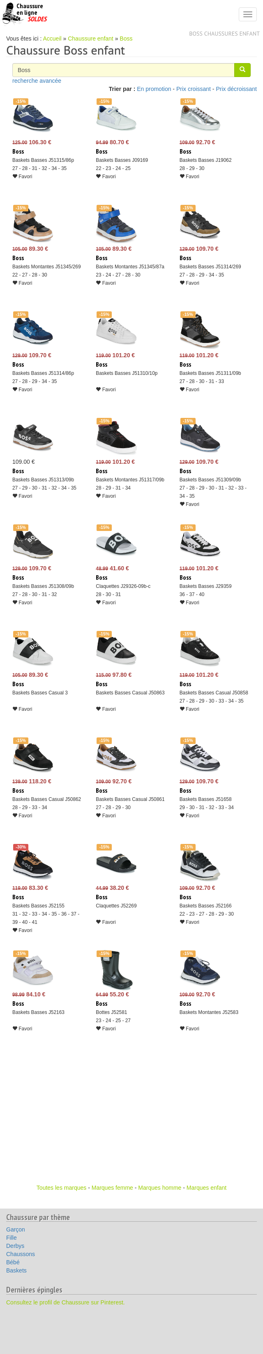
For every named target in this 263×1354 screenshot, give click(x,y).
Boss (126, 38)
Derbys (15, 1246)
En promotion (154, 89)
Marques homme (159, 1187)
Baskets (16, 1270)
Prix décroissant (236, 89)
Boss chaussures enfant (224, 33)
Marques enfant (206, 1187)
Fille (11, 1237)
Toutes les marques (61, 1187)
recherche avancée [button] (36, 80)
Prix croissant (193, 89)
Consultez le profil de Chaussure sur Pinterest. (65, 1302)
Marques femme (112, 1187)
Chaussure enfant (90, 38)
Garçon (15, 1229)
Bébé (13, 1262)
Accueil (52, 38)
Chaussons (20, 1254)
